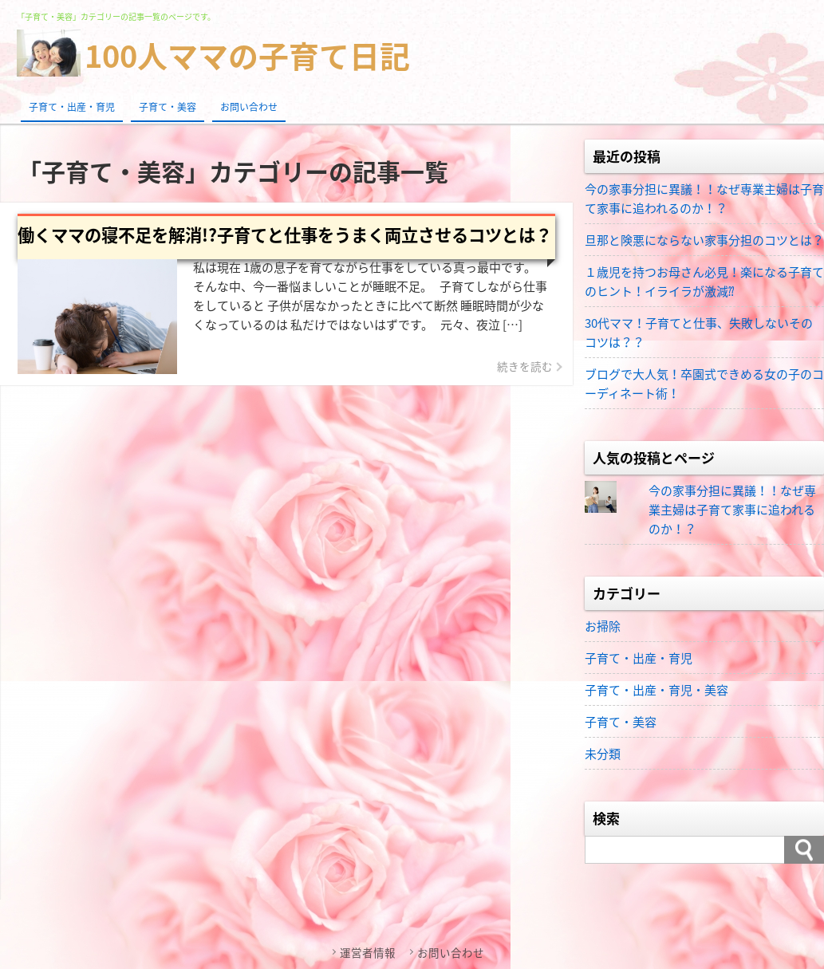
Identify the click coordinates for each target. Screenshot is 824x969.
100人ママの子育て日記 (247, 55)
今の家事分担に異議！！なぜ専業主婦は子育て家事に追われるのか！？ (704, 198)
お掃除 (603, 626)
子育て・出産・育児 (72, 107)
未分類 (603, 753)
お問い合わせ (249, 107)
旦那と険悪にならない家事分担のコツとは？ (704, 240)
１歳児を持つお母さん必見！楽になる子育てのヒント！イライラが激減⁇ (704, 281)
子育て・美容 (167, 107)
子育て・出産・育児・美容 (656, 690)
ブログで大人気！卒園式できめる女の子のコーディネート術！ (704, 383)
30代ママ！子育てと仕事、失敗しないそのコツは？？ (699, 332)
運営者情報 (368, 952)
